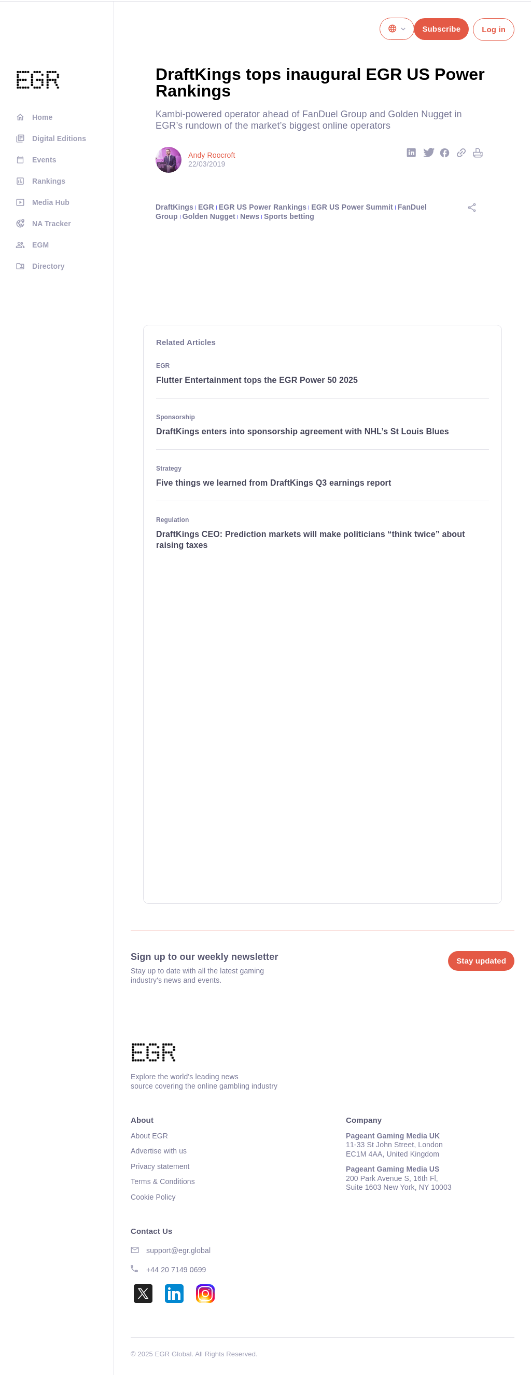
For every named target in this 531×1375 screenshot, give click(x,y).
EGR (206, 207)
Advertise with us (159, 1151)
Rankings (48, 181)
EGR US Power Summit (352, 207)
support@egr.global (178, 1250)
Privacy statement (160, 1166)
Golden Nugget (209, 216)
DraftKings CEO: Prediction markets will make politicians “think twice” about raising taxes (310, 539)
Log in (494, 29)
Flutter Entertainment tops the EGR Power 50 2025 (257, 380)
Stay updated (481, 960)
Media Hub (50, 202)
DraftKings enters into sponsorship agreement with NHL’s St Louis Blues (303, 431)
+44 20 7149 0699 (176, 1270)
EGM (40, 245)
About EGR (149, 1136)
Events (44, 160)
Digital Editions (59, 138)
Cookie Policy (153, 1197)
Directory (48, 266)
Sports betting (289, 216)
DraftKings (174, 207)
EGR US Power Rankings (262, 207)
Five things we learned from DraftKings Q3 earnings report (273, 482)
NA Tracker (51, 223)
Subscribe (441, 28)
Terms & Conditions (163, 1181)
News (249, 216)
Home (42, 117)
